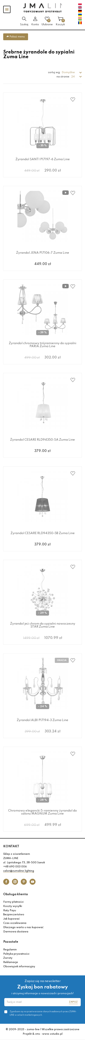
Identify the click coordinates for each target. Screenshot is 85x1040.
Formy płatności (13, 902)
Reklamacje (10, 962)
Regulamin (10, 949)
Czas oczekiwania (14, 923)
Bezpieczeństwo (13, 914)
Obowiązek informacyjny (19, 966)
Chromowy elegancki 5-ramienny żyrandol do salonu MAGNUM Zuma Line (42, 812)
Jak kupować (11, 919)
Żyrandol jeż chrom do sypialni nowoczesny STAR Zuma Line (42, 625)
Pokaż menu (15, 36)
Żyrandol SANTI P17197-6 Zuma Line (42, 159)
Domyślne (68, 72)
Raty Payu (9, 910)
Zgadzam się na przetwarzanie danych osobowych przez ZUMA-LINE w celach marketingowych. (43, 1013)
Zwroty (7, 958)
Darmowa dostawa (15, 931)
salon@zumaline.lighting (18, 871)
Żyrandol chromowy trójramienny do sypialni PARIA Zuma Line (42, 345)
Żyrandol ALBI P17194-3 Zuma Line (42, 720)
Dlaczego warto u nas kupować (23, 927)
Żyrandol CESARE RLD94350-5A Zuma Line (42, 439)
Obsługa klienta (15, 894)
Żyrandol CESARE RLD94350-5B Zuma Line (42, 533)
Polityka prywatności (16, 954)
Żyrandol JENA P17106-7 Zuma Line (42, 252)
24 (73, 76)
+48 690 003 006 (15, 866)
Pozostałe (10, 941)
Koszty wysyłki (12, 906)
